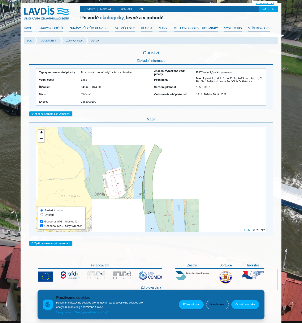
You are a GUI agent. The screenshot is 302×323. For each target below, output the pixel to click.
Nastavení (217, 304)
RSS (140, 9)
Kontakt (126, 9)
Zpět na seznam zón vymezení (50, 113)
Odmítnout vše (245, 304)
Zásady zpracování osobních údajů (91, 312)
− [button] (41, 139)
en (272, 8)
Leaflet (247, 230)
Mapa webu (107, 9)
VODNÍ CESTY (49, 40)
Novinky (89, 9)
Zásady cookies (63, 312)
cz (264, 8)
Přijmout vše (191, 304)
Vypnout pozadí (265, 3)
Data (29, 40)
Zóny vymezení (74, 40)
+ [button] (41, 133)
